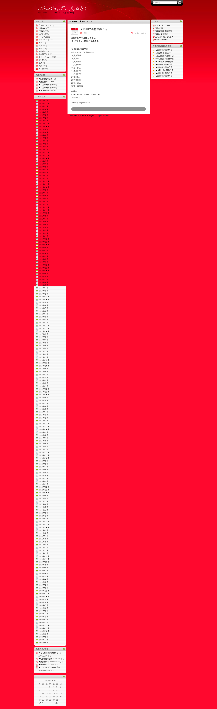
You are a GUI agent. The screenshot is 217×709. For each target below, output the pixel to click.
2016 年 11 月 (44, 363)
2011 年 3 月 (44, 548)
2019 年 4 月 (44, 288)
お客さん (42, 28)
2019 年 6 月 (44, 282)
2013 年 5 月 (44, 473)
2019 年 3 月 (44, 291)
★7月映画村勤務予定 (164, 64)
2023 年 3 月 (44, 173)
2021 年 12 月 (44, 207)
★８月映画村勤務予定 (48, 90)
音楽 (40, 63)
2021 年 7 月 (44, 219)
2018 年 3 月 (44, 317)
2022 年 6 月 (44, 196)
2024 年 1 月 (44, 150)
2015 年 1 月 (44, 421)
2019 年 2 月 (44, 294)
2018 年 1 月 (44, 323)
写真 (40, 45)
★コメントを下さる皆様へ (49, 667)
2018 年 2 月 (44, 320)
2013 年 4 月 (44, 475)
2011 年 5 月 (44, 542)
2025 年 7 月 (44, 106)
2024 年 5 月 (44, 138)
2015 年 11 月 (44, 392)
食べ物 (41, 69)
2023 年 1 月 (44, 178)
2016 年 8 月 (44, 372)
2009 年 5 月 (44, 611)
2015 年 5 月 (44, 409)
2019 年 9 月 (44, 274)
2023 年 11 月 (44, 155)
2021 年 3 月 (44, 230)
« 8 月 (41, 703)
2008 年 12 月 (44, 625)
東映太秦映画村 (161, 34)
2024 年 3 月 (44, 144)
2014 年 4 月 (44, 447)
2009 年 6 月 (44, 608)
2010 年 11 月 (44, 559)
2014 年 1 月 (44, 450)
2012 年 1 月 (44, 519)
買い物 (41, 60)
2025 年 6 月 (44, 109)
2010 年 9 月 (44, 565)
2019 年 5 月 (44, 285)
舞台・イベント (45, 57)
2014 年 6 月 (44, 441)
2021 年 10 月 (44, 213)
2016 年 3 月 (44, 380)
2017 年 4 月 (44, 349)
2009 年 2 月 (44, 620)
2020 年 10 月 (44, 245)
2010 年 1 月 (44, 588)
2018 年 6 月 (44, 311)
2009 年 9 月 (44, 599)
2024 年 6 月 (44, 135)
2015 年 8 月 (44, 400)
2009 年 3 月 (44, 617)
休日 (40, 43)
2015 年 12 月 (44, 389)
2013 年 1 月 (44, 484)
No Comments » (140, 33)
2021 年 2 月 (44, 233)
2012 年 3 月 (44, 513)
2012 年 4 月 (44, 510)
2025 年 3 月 (44, 115)
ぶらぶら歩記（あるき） (63, 8)
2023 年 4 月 (44, 170)
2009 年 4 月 (44, 614)
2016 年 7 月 (44, 375)
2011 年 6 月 (44, 539)
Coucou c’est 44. (162, 40)
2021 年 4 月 (44, 227)
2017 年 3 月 (44, 351)
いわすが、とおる (162, 25)
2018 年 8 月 (44, 305)
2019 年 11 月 (44, 268)
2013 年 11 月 (44, 455)
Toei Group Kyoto (88, 116)
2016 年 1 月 (44, 386)
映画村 (41, 51)
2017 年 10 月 (44, 331)
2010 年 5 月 (44, 576)
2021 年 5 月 (44, 225)
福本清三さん (44, 54)
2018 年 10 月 (44, 300)
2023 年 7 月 (44, 164)
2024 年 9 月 (44, 129)
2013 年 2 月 (44, 481)
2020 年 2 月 (44, 259)
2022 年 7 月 (44, 193)
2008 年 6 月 (44, 643)
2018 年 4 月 (44, 314)
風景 (40, 66)
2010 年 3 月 (44, 582)
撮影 (40, 48)
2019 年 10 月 (44, 271)
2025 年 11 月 (44, 103)
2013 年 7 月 (44, 467)
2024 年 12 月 (44, 124)
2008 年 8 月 (44, 637)
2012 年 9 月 (44, 496)
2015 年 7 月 (44, 403)
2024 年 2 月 (44, 147)
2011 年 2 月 (44, 550)
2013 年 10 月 (44, 458)
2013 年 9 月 (44, 461)
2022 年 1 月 (44, 204)
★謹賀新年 (43, 662)
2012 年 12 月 (44, 487)
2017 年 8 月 (44, 337)
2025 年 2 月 (44, 118)
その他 (41, 34)
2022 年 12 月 (44, 181)
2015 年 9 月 (44, 398)
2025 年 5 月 (44, 112)
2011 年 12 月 (44, 522)
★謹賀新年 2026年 (46, 82)
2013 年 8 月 (44, 464)
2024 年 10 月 (44, 127)
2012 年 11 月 (44, 490)
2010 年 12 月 (44, 556)
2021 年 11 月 (44, 210)
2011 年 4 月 (44, 545)
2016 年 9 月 (44, 369)
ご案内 (41, 31)
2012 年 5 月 (44, 507)
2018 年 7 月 (44, 308)
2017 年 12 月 (44, 326)
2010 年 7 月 (44, 571)
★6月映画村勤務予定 (164, 67)
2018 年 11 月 (44, 297)
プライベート (44, 40)
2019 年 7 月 (44, 279)
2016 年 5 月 (44, 377)
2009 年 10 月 (44, 597)
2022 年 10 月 (44, 187)
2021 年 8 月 (44, 216)
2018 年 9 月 (44, 302)
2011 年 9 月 (44, 530)
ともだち (42, 37)
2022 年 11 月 (44, 184)
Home (74, 21)
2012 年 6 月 (44, 504)
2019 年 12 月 (44, 265)
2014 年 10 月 (44, 429)
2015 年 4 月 (44, 412)
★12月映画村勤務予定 (48, 85)
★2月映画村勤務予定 (47, 79)
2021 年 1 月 (44, 236)
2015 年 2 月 (44, 418)
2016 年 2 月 (44, 383)
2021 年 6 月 (44, 222)
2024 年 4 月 (44, 141)
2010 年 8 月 (44, 568)
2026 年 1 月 (44, 101)
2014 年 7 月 (44, 438)
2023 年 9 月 (44, 161)
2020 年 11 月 (44, 242)
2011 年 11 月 (44, 525)
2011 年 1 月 (44, 553)
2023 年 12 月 (44, 152)
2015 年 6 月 (44, 406)
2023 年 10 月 (44, 158)
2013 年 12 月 (44, 452)
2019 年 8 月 (44, 276)
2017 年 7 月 (44, 340)
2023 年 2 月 (44, 176)
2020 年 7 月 (44, 251)
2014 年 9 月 (44, 432)
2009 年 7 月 (44, 605)
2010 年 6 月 (44, 574)
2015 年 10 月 (44, 395)
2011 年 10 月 (44, 527)
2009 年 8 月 (44, 602)
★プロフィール (86, 21)
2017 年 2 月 (44, 354)
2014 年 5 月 (44, 444)
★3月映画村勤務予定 (164, 76)
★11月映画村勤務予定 (48, 88)
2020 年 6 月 (44, 253)
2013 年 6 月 (44, 470)
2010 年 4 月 (44, 579)
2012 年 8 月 (44, 499)
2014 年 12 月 (44, 424)
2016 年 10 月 (44, 366)
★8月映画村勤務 (45, 659)
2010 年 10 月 (44, 562)
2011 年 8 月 (44, 533)
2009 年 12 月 (44, 591)
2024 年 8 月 (44, 132)
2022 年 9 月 (44, 190)
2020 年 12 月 (44, 239)
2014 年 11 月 (44, 426)
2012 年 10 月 (44, 493)
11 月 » (55, 703)
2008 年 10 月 (44, 631)
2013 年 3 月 (44, 478)
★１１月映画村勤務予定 (48, 653)
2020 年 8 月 (44, 248)
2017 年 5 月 (44, 346)
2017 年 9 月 (44, 334)
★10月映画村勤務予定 (93, 29)
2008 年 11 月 (44, 628)
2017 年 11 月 (44, 328)
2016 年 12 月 (44, 360)
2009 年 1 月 (44, 623)
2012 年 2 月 (44, 516)
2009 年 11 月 (44, 594)
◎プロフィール (45, 25)
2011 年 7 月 (44, 536)
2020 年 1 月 (44, 262)
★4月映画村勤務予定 (164, 73)
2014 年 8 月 (44, 435)
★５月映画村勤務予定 (164, 70)
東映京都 (159, 28)
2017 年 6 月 (44, 343)
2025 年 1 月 (44, 121)
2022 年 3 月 (44, 202)
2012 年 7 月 (44, 501)
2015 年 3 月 (44, 415)
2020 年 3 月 (44, 256)
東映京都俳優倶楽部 (163, 31)
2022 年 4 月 (44, 199)
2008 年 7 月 (44, 640)
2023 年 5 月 (44, 167)
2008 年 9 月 (44, 634)
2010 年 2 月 (44, 585)
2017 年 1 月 (44, 357)
